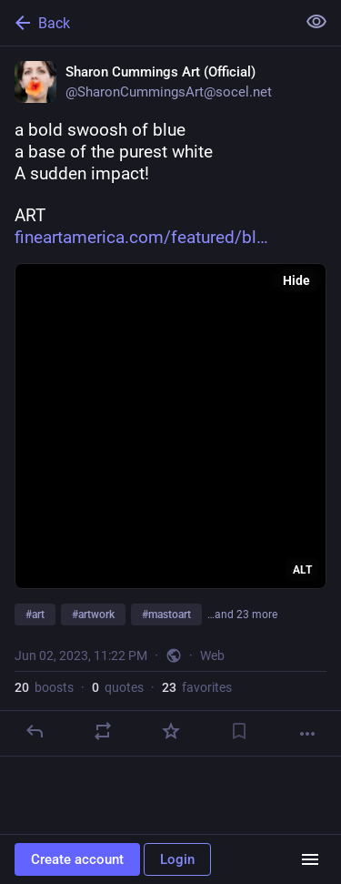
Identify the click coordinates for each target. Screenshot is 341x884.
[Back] (146, 23)
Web (212, 655)
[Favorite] (171, 731)
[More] (307, 734)
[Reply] (34, 731)
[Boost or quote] (103, 731)
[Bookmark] (239, 731)
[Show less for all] (316, 22)
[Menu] (310, 859)
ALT (302, 570)
